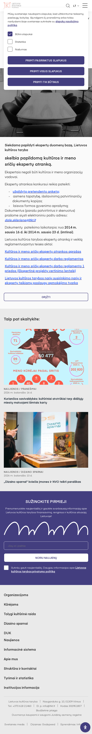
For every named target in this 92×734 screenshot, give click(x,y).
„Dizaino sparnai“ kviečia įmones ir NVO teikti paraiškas (42, 482)
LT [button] (74, 5)
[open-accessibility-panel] (85, 727)
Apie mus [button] (11, 659)
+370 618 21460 (22, 705)
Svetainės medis (14, 724)
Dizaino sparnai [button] (16, 623)
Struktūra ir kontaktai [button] (20, 668)
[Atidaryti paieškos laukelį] (68, 5)
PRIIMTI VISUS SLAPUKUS (46, 71)
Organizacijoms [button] (16, 595)
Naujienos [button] (11, 640)
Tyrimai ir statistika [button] (18, 678)
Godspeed (48, 724)
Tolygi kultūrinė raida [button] (20, 614)
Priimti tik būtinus (46, 82)
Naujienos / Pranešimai (20, 388)
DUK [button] (7, 633)
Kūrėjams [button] (11, 604)
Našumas (17, 49)
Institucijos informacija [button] (21, 687)
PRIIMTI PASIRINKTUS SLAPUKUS (46, 60)
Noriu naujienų (46, 557)
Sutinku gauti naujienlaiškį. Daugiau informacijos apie (45, 569)
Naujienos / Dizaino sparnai (23, 471)
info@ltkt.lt (49, 705)
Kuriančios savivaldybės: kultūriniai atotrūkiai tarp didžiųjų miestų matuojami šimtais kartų (43, 400)
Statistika (17, 41)
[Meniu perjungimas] (85, 5)
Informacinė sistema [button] (20, 649)
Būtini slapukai (20, 34)
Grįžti (46, 297)
